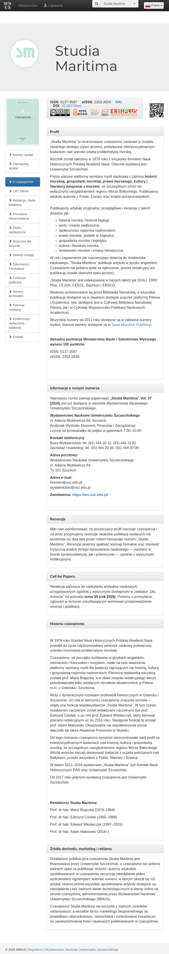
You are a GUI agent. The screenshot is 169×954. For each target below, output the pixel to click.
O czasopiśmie (21, 182)
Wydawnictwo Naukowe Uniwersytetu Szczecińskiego (82, 949)
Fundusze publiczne (17, 280)
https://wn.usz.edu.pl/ (90, 495)
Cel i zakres (19, 191)
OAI (118, 102)
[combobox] (154, 5)
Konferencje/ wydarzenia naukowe (19, 323)
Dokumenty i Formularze (19, 266)
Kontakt (16, 337)
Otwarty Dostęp (21, 255)
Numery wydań (21, 155)
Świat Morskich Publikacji (131, 325)
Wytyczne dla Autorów (20, 244)
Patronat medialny (16, 307)
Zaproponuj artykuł (18, 166)
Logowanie (53, 5)
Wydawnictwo (27, 5)
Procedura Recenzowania (19, 216)
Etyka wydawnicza (17, 230)
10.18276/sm (71, 106)
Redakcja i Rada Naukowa (22, 203)
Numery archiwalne (16, 294)
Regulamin (35, 949)
